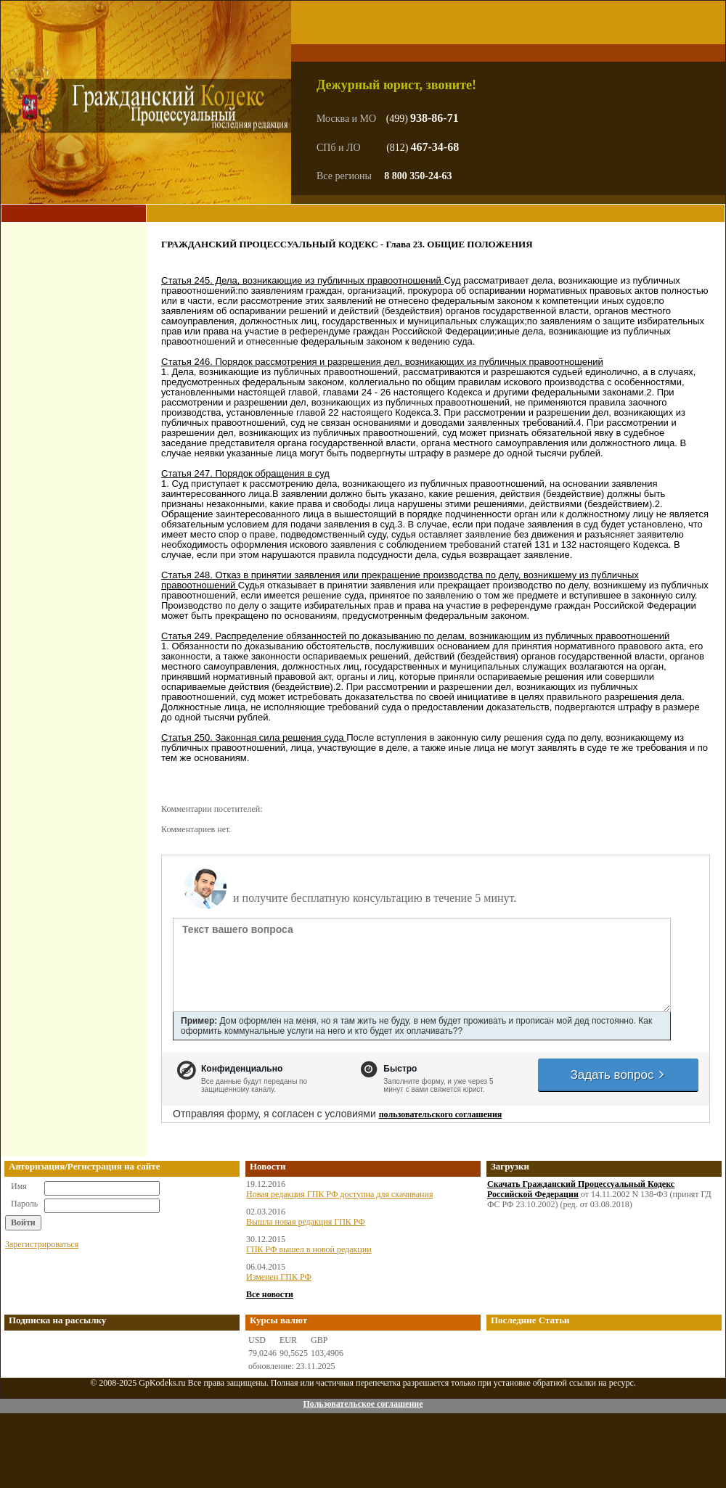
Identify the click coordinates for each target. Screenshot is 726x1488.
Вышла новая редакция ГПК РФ (305, 1222)
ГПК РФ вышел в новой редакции (309, 1249)
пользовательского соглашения (440, 1114)
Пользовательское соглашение (363, 1404)
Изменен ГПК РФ (278, 1277)
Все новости (269, 1294)
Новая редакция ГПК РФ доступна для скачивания (339, 1194)
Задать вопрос (618, 1075)
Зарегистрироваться (41, 1244)
